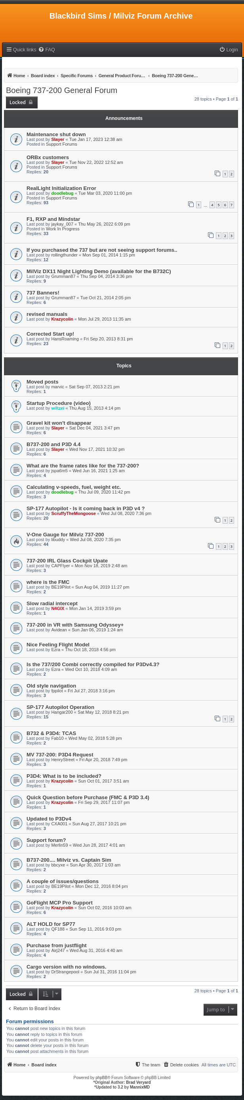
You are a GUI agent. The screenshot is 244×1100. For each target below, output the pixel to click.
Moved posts (43, 382)
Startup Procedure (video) (59, 403)
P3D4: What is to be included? (64, 776)
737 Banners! (43, 293)
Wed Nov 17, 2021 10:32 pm (97, 449)
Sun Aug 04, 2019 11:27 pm (102, 587)
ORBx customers (48, 157)
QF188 (58, 929)
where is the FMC (48, 582)
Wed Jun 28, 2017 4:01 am (99, 845)
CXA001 (59, 823)
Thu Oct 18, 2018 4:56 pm (90, 649)
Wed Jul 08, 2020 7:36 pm (126, 513)
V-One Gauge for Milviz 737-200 (65, 535)
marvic (57, 386)
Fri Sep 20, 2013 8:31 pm (108, 338)
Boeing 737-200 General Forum (61, 90)
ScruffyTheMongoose (73, 513)
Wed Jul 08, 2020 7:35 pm (95, 539)
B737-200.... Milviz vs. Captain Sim (69, 860)
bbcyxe (58, 865)
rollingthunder (64, 255)
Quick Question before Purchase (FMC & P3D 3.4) (88, 797)
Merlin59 (59, 845)
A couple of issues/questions (63, 881)
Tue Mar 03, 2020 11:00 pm (105, 193)
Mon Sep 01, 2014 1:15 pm (108, 255)
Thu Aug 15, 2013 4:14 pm (95, 408)
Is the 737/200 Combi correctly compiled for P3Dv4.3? (93, 664)
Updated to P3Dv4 (49, 819)
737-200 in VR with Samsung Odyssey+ (75, 625)
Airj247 (58, 950)
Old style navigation (51, 686)
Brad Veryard (138, 1082)
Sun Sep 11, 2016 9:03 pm (95, 929)
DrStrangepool (65, 971)
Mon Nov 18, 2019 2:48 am (101, 565)
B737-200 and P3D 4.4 (53, 444)
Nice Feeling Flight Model (58, 645)
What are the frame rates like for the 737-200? (83, 466)
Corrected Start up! (50, 334)
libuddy (58, 539)
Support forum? (46, 840)
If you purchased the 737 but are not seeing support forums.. (102, 250)
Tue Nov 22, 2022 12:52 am (96, 162)
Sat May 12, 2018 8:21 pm (103, 712)
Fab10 (57, 738)
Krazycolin (62, 319)
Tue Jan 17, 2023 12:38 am (95, 139)
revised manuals (47, 314)
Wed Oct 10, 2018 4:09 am (91, 669)
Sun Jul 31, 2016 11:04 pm (110, 971)
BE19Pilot (60, 587)
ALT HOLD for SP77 (51, 924)
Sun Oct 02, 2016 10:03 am (105, 907)
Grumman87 (63, 276)
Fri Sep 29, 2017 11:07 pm (104, 802)
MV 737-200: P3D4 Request (60, 755)
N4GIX (57, 608)
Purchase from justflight (57, 945)
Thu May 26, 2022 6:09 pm (104, 224)
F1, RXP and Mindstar (53, 219)
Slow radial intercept (52, 603)
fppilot (57, 690)
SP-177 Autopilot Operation (60, 707)
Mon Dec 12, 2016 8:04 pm (101, 886)
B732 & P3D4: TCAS (51, 733)
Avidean (59, 629)
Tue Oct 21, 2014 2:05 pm (105, 297)
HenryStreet (62, 759)
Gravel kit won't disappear (59, 423)
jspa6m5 (59, 470)
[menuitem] (46, 50)
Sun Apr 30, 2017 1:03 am (95, 865)
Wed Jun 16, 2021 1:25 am (98, 470)
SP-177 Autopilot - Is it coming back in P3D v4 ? (86, 508)
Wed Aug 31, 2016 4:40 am (96, 950)
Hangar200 (61, 712)
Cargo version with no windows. (67, 967)
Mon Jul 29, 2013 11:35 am (104, 319)
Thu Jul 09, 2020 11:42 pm (104, 492)
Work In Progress (63, 228)
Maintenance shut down (56, 134)
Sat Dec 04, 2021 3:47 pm (94, 428)
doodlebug (62, 193)
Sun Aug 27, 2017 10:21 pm (99, 823)
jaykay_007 (62, 224)
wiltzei (57, 408)
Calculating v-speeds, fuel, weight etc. (74, 487)
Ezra (55, 649)
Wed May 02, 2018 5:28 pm (95, 738)
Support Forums (61, 144)
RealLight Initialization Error (61, 188)
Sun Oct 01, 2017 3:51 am (103, 781)
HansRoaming (65, 338)
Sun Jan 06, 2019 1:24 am (97, 629)
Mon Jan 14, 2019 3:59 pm (95, 608)
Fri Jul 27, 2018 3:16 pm (91, 690)
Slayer (57, 139)
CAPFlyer (60, 565)
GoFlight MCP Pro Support (60, 903)
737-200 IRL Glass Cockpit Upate (67, 561)
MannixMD (140, 1087)
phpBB (101, 1077)
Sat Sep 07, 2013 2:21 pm (94, 386)
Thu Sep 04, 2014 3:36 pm (106, 276)
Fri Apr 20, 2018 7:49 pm (103, 759)
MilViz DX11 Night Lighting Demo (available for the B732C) (99, 271)
